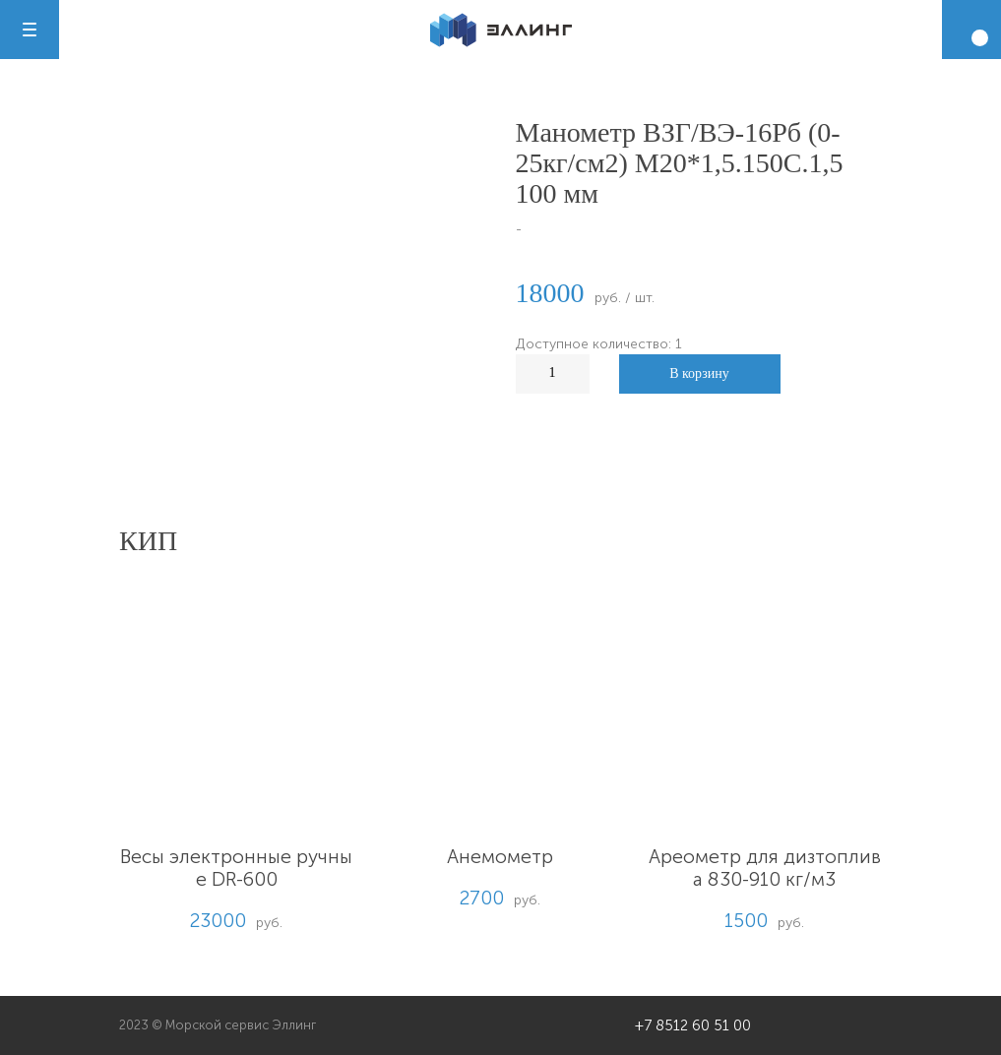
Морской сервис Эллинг (240, 1025)
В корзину (699, 373)
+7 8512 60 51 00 (693, 1025)
